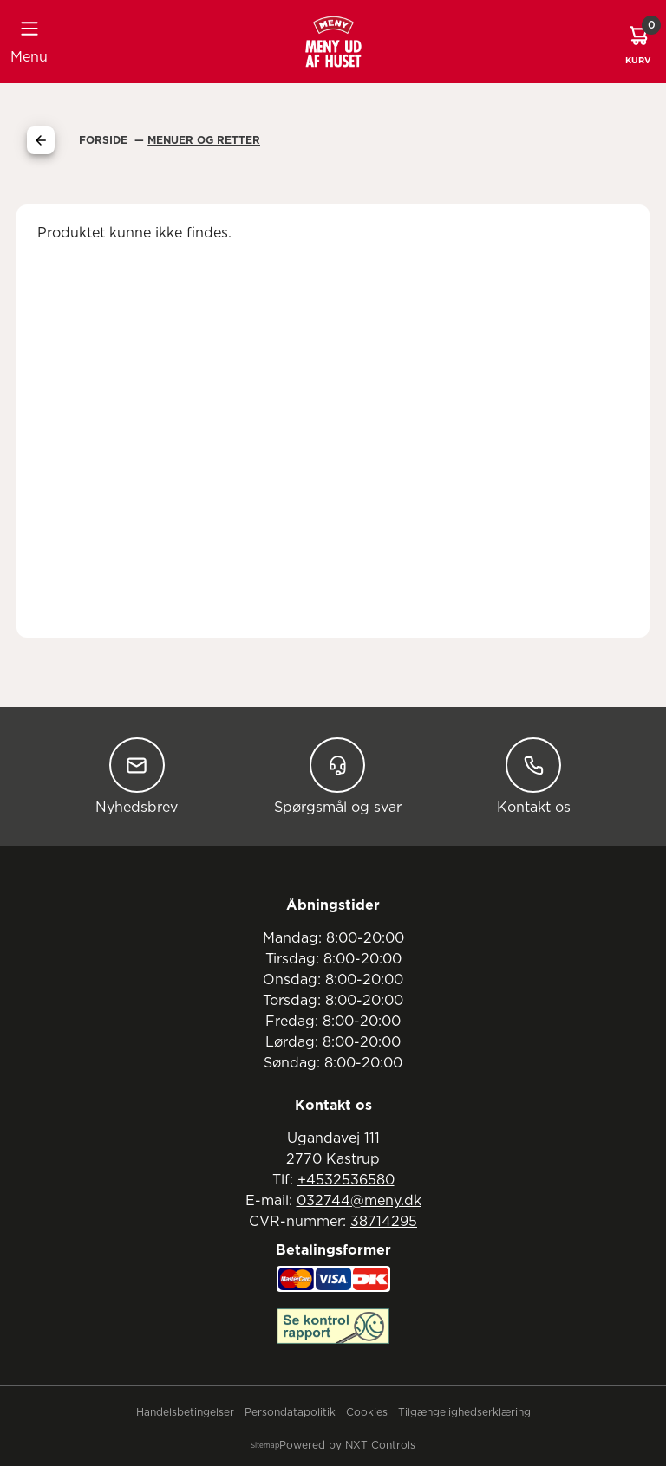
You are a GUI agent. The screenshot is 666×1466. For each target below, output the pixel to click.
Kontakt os (534, 775)
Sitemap (265, 1446)
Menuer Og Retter (203, 140)
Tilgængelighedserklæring (464, 1412)
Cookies (367, 1412)
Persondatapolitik (290, 1412)
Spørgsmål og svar (338, 775)
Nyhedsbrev (136, 775)
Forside (105, 140)
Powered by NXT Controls (347, 1445)
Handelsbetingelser (185, 1412)
